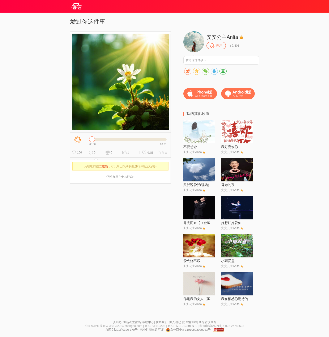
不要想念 (190, 147)
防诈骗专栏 (189, 322)
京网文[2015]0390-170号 (121, 329)
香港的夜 (228, 185)
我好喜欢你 (229, 147)
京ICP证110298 (155, 326)
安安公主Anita (222, 37)
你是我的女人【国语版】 (199, 299)
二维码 (103, 166)
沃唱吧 (117, 322)
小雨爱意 (228, 261)
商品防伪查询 (207, 322)
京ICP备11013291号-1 (182, 326)
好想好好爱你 (231, 223)
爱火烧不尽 (191, 261)
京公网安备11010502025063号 (188, 329)
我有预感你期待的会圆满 (237, 299)
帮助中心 (148, 322)
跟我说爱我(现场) (196, 185)
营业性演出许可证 (152, 329)
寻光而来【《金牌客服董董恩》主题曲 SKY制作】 (199, 223)
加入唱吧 (175, 322)
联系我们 (161, 322)
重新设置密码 (132, 322)
